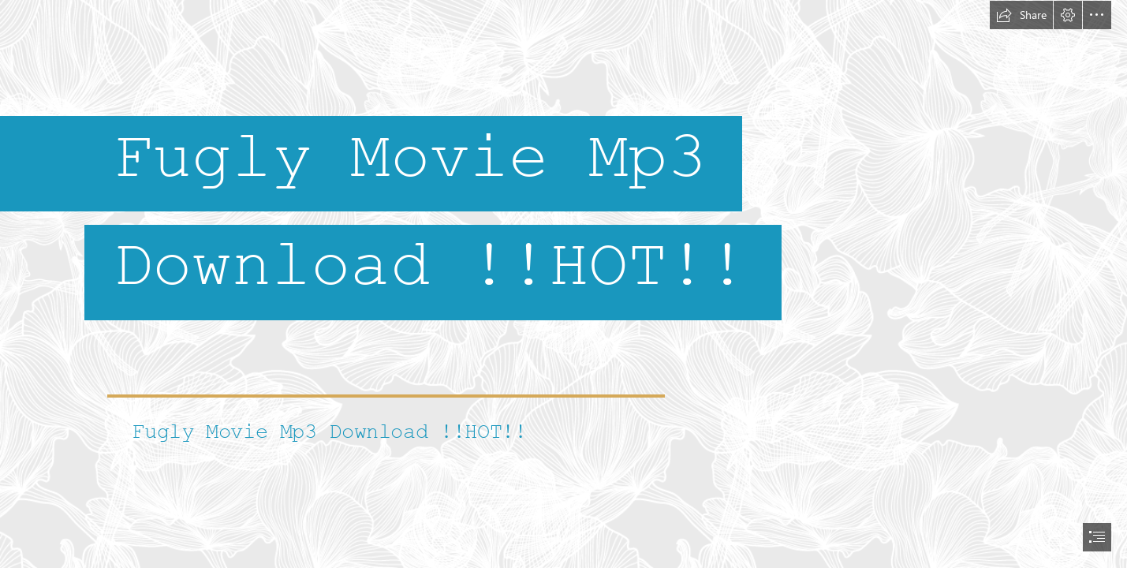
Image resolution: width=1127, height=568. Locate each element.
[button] (1021, 15)
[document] (563, 284)
